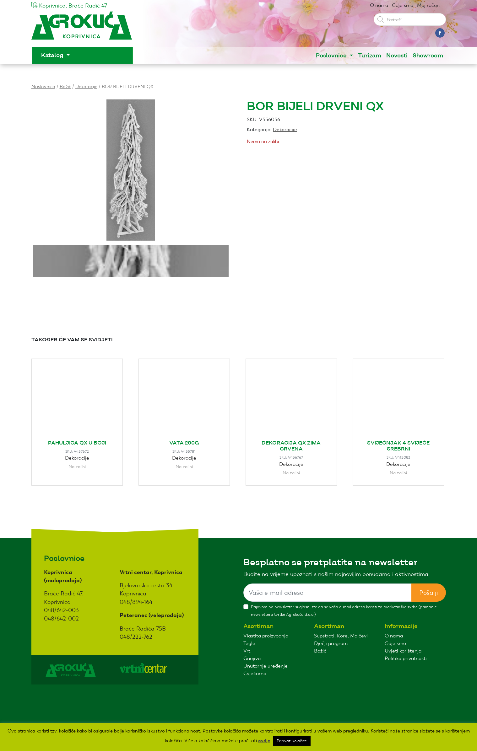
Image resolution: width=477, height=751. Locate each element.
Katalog (53, 55)
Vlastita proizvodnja (265, 635)
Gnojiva (252, 658)
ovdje (264, 741)
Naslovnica (43, 86)
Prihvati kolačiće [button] (292, 740)
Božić (65, 86)
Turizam (369, 55)
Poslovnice (332, 55)
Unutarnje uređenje (265, 666)
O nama (379, 5)
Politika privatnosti (406, 658)
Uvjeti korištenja (403, 650)
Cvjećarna (254, 673)
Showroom (428, 55)
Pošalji (428, 593)
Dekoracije (86, 86)
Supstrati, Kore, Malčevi (341, 635)
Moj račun (428, 5)
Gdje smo (402, 5)
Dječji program (331, 643)
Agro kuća (81, 29)
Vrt (246, 650)
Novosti (397, 55)
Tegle (249, 643)
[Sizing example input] (327, 592)
